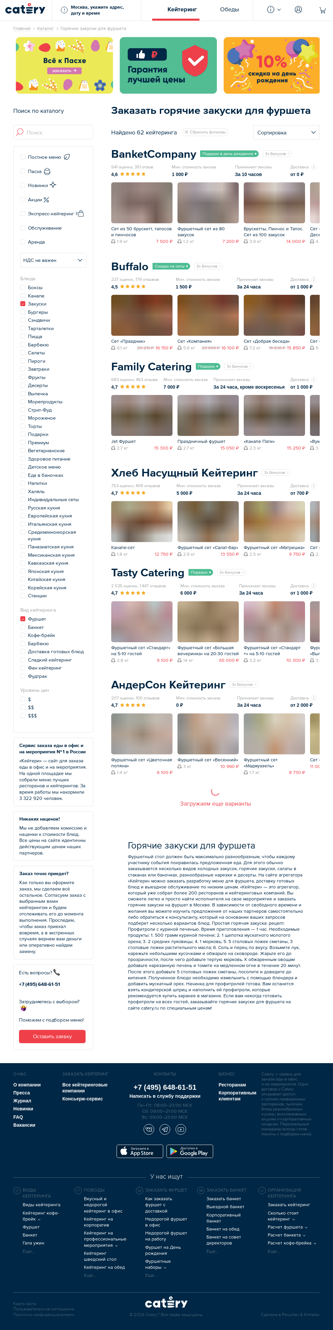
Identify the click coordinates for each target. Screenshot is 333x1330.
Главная (22, 28)
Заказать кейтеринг (289, 1204)
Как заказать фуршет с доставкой (158, 1204)
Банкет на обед (222, 1229)
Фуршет (31, 1227)
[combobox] (53, 132)
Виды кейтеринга (41, 1204)
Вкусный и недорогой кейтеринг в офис (103, 1204)
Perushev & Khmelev (301, 1315)
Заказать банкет (223, 1198)
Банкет (30, 1234)
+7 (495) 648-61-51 (39, 984)
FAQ (18, 1117)
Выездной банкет (225, 1206)
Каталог (45, 28)
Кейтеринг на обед (104, 1267)
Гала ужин (33, 1242)
